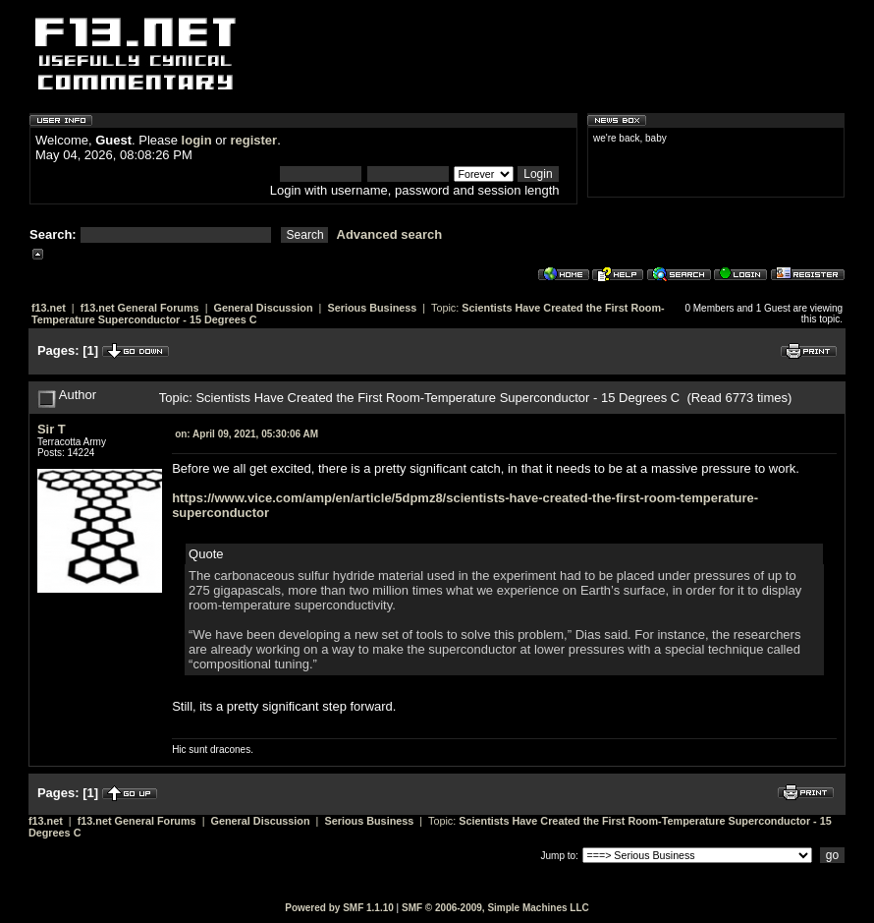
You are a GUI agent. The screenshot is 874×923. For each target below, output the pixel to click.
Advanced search (390, 234)
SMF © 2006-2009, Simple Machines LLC (495, 907)
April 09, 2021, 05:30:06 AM (246, 434)
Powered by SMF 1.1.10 (339, 907)
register (253, 140)
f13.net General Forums (140, 308)
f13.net (48, 308)
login (197, 140)
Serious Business (371, 308)
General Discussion (262, 308)
